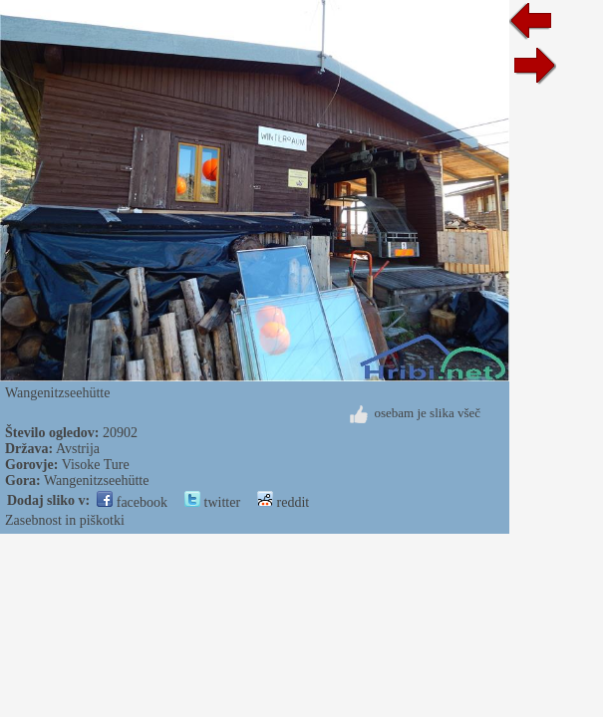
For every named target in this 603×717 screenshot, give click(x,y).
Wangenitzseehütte (96, 480)
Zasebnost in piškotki (65, 520)
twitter (212, 502)
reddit (283, 502)
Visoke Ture (96, 464)
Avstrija (78, 448)
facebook (132, 502)
